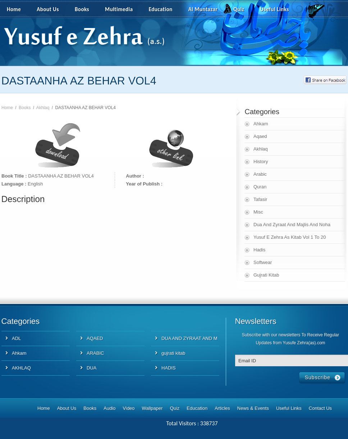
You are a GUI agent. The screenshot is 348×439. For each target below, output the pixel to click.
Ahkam (260, 123)
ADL (16, 338)
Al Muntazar (203, 9)
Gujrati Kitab (266, 275)
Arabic (260, 174)
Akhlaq (43, 107)
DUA (91, 368)
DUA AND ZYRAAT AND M (189, 338)
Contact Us (320, 408)
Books (82, 9)
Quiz (239, 9)
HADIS (168, 368)
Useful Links (274, 9)
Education (161, 9)
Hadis (259, 249)
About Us (48, 9)
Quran (259, 186)
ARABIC (95, 353)
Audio (109, 408)
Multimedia (123, 9)
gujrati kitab (173, 353)
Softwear (262, 262)
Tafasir (260, 199)
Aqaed (260, 136)
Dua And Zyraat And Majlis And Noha (291, 224)
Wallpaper (152, 408)
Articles (222, 408)
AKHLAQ (21, 368)
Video (129, 408)
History (260, 161)
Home (14, 9)
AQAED (95, 338)
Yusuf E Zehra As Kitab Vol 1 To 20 (289, 237)
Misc (258, 212)
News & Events (253, 408)
